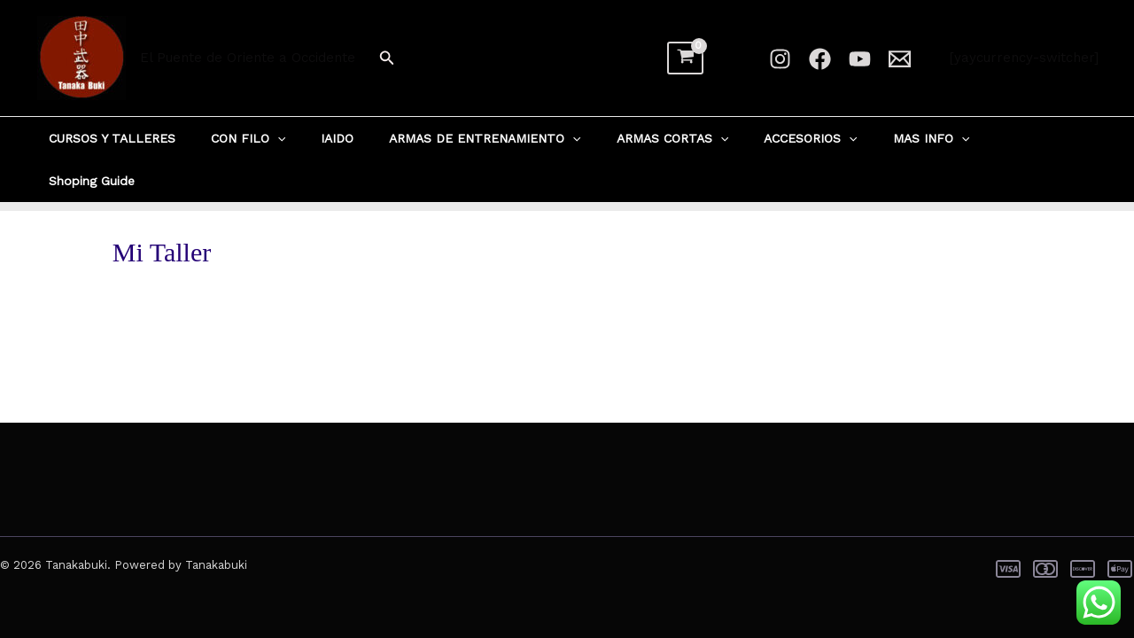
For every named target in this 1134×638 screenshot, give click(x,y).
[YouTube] (860, 59)
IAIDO (350, 138)
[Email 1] (900, 59)
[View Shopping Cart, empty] (685, 58)
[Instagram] (780, 59)
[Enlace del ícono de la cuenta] (743, 58)
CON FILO (272, 138)
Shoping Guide (1008, 138)
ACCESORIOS (791, 138)
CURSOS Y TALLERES (146, 138)
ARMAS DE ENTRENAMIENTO (487, 138)
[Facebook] (820, 59)
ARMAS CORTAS (664, 138)
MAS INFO (902, 138)
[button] (387, 58)
